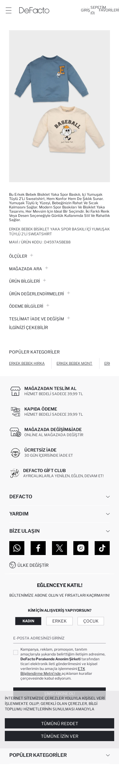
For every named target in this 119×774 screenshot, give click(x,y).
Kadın (28, 621)
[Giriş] (85, 10)
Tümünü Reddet (59, 723)
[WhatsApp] (16, 548)
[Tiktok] (102, 548)
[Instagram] (80, 548)
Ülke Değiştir (33, 565)
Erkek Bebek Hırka (27, 363)
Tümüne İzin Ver (59, 736)
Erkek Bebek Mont (74, 363)
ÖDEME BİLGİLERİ (29, 306)
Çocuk (91, 620)
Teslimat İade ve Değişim (39, 318)
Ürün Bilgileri (27, 281)
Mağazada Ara (28, 268)
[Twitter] (59, 548)
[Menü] (8, 10)
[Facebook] (38, 548)
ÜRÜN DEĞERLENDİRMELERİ (39, 293)
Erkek (59, 620)
